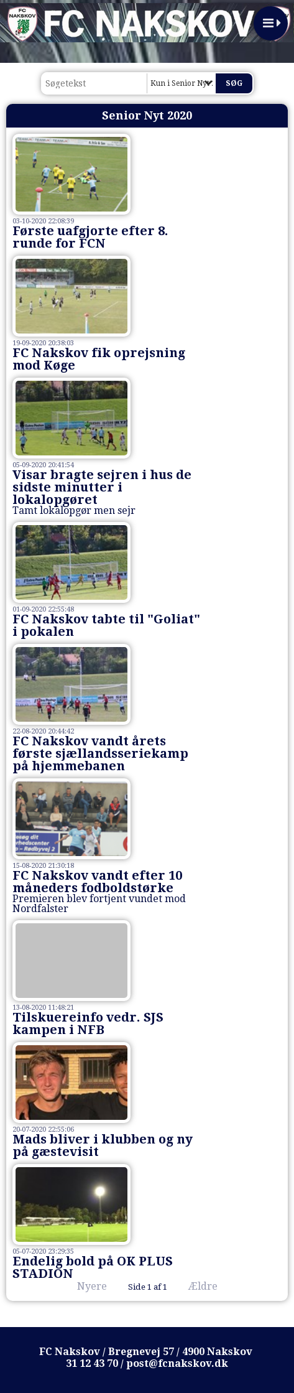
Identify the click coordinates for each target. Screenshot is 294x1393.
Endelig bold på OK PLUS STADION (92, 1267)
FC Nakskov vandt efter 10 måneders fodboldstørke (97, 881)
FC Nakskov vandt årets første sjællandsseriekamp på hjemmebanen (100, 753)
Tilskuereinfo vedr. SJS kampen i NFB (87, 1023)
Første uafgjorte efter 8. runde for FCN (90, 237)
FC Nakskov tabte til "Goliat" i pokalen (106, 625)
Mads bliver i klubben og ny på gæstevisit (102, 1145)
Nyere (84, 1286)
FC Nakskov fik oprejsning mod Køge (98, 359)
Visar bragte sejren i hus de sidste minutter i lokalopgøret (101, 487)
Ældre (211, 1286)
